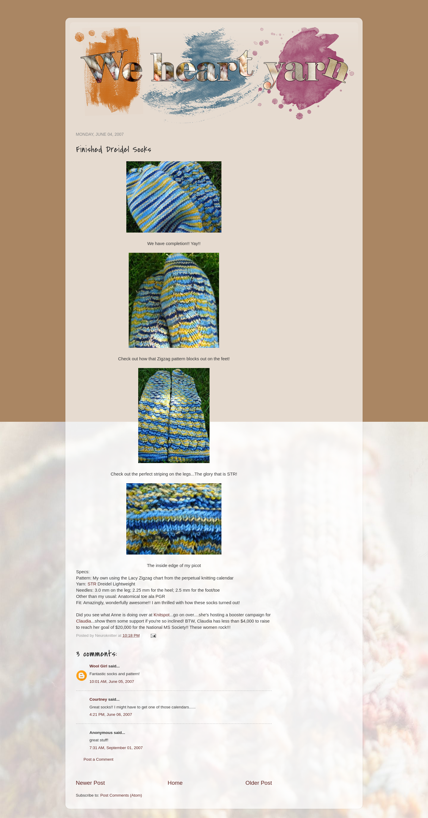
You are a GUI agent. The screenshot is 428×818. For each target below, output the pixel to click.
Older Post (259, 783)
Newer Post (90, 783)
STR (92, 584)
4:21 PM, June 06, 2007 (110, 714)
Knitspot (162, 614)
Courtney (98, 699)
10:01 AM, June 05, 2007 (111, 681)
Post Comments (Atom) (121, 795)
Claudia (83, 621)
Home (175, 783)
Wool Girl (98, 666)
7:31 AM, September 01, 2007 (116, 748)
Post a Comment (99, 759)
